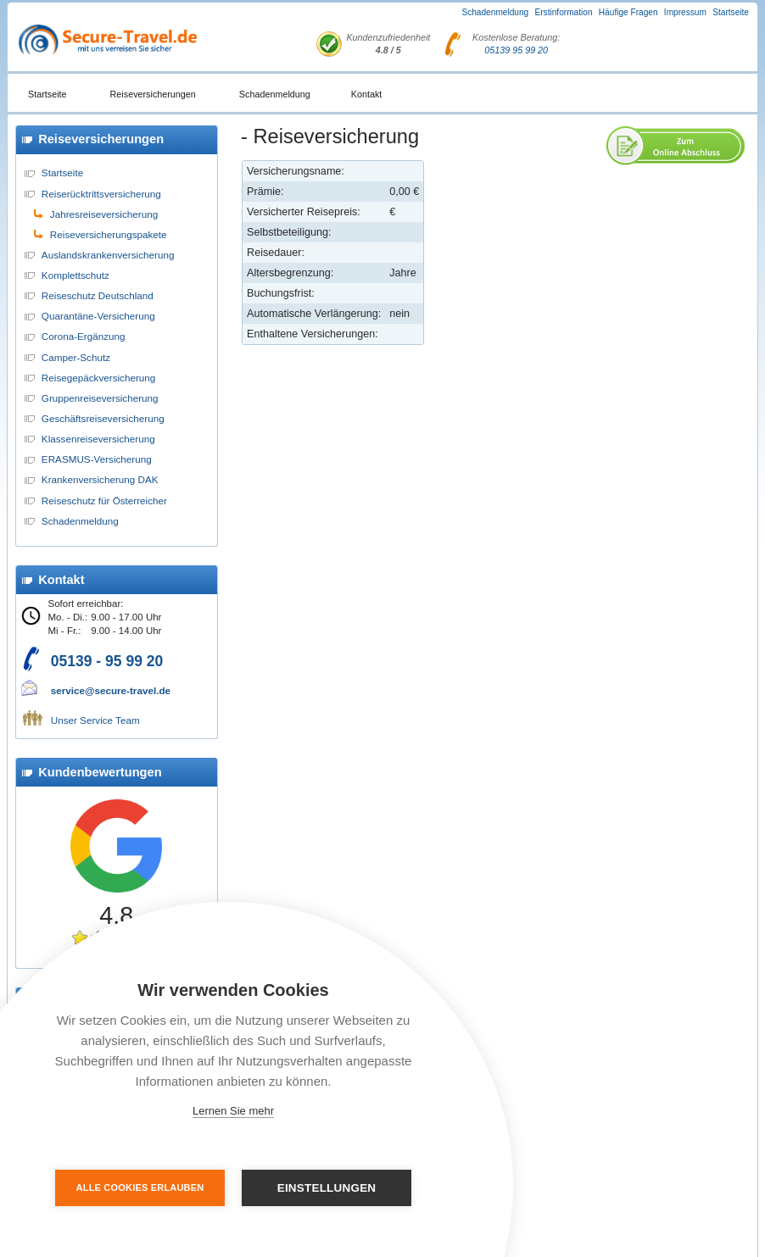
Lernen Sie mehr (233, 1110)
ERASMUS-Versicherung (97, 458)
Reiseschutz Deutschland (98, 295)
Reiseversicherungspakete (108, 234)
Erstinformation (563, 12)
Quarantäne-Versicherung (98, 315)
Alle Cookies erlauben (140, 1187)
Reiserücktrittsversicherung (101, 193)
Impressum (685, 12)
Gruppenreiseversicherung (100, 397)
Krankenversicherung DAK (100, 479)
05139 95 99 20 (516, 50)
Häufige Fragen (628, 12)
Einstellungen (327, 1188)
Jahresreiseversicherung (104, 214)
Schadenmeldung (494, 12)
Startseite (730, 12)
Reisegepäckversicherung (98, 377)
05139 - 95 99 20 (107, 661)
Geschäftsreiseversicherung (103, 418)
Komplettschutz (75, 275)
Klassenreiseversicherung (98, 438)
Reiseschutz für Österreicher (104, 500)
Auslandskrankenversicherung (108, 254)
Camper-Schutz (76, 357)
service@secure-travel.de (110, 690)
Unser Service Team (95, 720)
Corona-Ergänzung (84, 336)
